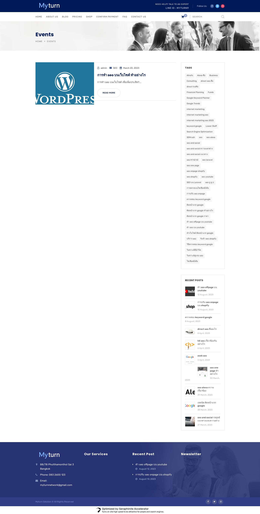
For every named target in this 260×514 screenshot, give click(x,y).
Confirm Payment (107, 16)
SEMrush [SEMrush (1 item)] (191, 137)
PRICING (77, 16)
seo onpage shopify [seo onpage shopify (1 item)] (196, 171)
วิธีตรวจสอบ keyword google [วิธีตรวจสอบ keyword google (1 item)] (200, 244)
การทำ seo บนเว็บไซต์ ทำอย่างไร (121, 75)
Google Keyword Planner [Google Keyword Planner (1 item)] (198, 98)
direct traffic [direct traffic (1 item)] (192, 86)
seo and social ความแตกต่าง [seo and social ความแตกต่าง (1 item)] (200, 148)
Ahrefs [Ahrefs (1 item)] (190, 75)
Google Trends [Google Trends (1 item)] (193, 103)
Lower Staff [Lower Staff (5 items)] (211, 126)
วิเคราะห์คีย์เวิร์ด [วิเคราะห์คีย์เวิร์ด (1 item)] (194, 250)
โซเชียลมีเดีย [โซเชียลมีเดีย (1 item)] (192, 261)
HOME (38, 16)
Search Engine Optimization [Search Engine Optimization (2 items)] (200, 132)
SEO (115, 68)
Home (38, 41)
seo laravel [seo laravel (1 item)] (207, 160)
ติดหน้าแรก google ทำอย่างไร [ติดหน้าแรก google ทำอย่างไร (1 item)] (200, 210)
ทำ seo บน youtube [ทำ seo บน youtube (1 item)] (195, 227)
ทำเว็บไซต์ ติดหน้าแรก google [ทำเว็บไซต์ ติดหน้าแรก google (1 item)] (200, 233)
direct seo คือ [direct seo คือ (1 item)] (207, 81)
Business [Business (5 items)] (213, 75)
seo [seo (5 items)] (200, 137)
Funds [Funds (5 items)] (211, 92)
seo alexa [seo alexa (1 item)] (210, 137)
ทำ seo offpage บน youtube (151, 464)
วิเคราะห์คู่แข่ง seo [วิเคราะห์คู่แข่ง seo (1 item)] (195, 255)
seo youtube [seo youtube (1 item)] (207, 177)
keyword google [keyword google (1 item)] (194, 126)
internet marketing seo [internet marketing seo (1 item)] (197, 115)
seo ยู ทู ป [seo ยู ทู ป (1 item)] (209, 182)
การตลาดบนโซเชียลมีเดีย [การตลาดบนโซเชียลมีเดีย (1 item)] (198, 188)
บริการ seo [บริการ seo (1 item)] (191, 239)
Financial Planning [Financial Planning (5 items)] (195, 92)
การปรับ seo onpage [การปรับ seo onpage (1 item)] (196, 193)
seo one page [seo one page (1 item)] (193, 165)
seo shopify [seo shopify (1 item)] (192, 177)
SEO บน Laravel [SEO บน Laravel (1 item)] (194, 182)
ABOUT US (52, 16)
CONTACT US (138, 16)
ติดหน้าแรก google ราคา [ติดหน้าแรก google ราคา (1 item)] (198, 216)
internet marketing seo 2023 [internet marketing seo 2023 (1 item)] (200, 120)
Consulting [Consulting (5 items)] (192, 81)
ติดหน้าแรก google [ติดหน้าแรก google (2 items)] (195, 205)
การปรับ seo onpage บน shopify (153, 474)
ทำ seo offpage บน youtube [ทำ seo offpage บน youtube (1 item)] (199, 222)
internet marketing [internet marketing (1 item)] (195, 109)
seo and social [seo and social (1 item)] (193, 143)
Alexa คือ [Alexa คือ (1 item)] (201, 75)
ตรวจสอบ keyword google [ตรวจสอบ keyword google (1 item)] (198, 199)
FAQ (125, 16)
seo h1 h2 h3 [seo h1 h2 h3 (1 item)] (192, 160)
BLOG (65, 16)
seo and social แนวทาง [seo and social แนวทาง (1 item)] (197, 154)
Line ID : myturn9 (177, 8)
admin (104, 68)
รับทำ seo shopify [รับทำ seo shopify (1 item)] (208, 239)
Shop (89, 16)
